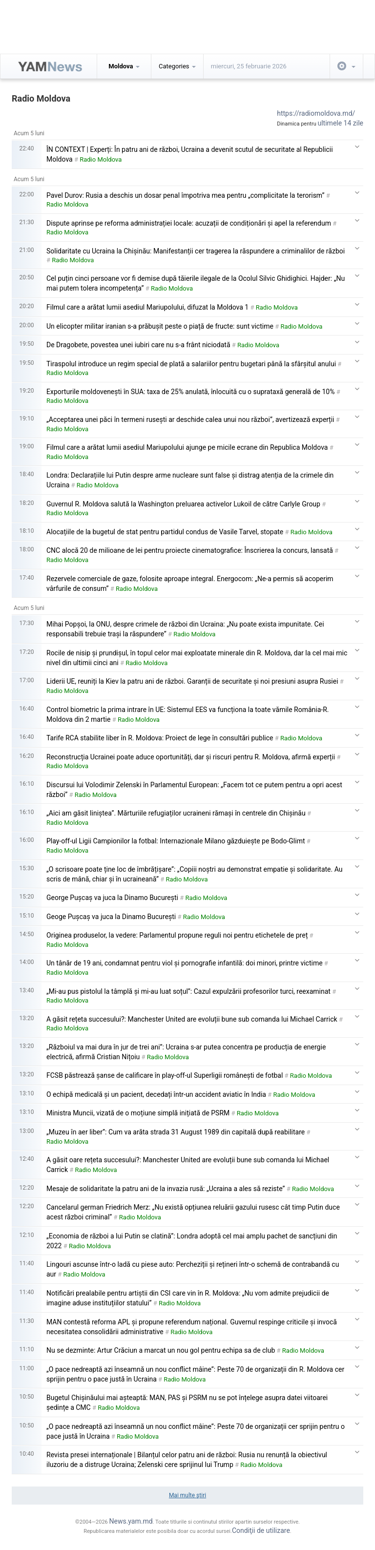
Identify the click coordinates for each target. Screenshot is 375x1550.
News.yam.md (130, 1521)
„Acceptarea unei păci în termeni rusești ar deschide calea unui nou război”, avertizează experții (190, 419)
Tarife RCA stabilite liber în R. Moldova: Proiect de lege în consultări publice (159, 738)
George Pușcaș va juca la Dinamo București (112, 897)
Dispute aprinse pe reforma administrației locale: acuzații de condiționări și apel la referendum (188, 223)
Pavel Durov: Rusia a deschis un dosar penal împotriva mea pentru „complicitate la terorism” (185, 195)
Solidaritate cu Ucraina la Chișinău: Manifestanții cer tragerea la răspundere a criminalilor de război (195, 251)
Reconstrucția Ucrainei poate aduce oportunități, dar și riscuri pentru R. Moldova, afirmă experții (190, 757)
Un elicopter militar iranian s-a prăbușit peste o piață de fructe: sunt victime (159, 326)
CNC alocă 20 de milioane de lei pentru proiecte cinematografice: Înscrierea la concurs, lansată (189, 550)
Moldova (123, 66)
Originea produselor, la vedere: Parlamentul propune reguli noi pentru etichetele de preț (177, 935)
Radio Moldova (101, 159)
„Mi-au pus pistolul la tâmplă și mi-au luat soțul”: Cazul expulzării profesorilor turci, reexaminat (188, 991)
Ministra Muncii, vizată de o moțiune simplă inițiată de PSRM (137, 1113)
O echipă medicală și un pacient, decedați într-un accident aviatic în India (156, 1094)
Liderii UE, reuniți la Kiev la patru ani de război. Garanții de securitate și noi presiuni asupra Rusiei (192, 681)
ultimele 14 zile (341, 123)
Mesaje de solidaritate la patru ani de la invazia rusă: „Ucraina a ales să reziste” (165, 1189)
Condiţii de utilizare (261, 1530)
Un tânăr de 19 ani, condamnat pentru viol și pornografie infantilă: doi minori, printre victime (184, 963)
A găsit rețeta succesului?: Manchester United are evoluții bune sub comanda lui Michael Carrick (191, 1019)
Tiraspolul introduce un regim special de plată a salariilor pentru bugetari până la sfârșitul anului (191, 364)
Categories (177, 66)
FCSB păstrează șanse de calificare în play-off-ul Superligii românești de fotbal (164, 1075)
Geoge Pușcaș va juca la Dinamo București (111, 917)
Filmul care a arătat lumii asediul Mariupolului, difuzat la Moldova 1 (147, 307)
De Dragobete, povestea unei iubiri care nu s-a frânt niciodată (138, 345)
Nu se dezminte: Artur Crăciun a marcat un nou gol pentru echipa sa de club (160, 1350)
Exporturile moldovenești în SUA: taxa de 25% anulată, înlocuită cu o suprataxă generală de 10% (190, 392)
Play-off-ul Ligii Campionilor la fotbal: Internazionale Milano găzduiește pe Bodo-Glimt (175, 841)
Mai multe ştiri (187, 1495)
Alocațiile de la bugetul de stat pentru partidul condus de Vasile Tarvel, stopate (164, 532)
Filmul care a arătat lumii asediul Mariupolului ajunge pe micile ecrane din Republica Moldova (187, 447)
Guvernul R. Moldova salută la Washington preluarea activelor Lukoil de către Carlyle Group (183, 504)
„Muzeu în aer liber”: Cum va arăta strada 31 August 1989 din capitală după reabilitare (175, 1132)
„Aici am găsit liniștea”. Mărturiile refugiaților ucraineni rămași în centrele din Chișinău (176, 813)
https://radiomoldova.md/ (316, 113)
